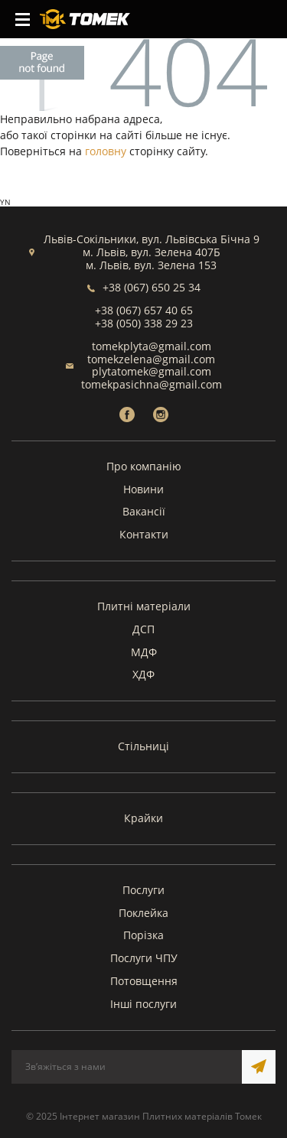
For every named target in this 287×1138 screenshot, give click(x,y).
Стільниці (143, 746)
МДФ (144, 652)
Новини (143, 489)
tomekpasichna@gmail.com (151, 384)
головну (105, 151)
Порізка (143, 935)
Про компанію (143, 466)
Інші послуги (143, 1004)
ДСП (143, 629)
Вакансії (143, 511)
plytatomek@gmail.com (151, 371)
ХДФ (143, 674)
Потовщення (144, 981)
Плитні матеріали (144, 606)
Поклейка (143, 913)
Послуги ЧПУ (144, 958)
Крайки (143, 818)
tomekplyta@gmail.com (151, 346)
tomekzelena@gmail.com (151, 359)
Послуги (143, 890)
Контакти (143, 534)
